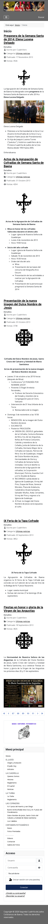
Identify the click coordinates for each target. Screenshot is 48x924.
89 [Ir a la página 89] (23, 713)
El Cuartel (11, 786)
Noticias (10, 789)
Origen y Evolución (14, 763)
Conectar (24, 887)
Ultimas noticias (23, 53)
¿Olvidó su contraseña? (16, 893)
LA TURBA (10, 793)
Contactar (11, 841)
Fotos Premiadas (13, 831)
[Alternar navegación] (6, 17)
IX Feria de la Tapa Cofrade (21, 521)
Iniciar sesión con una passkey (24, 880)
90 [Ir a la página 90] (28, 713)
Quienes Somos (13, 776)
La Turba (10, 796)
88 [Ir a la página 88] (18, 713)
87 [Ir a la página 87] (13, 713)
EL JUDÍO (10, 759)
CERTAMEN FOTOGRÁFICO (17, 825)
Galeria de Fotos (13, 845)
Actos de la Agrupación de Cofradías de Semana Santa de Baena (24, 163)
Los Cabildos (12, 821)
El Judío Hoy (11, 766)
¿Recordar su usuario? (15, 896)
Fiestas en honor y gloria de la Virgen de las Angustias (23, 609)
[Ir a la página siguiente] (38, 713)
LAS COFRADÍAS (13, 803)
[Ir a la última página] (42, 713)
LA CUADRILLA (12, 773)
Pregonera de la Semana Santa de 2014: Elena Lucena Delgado (24, 39)
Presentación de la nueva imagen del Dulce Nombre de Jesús (22, 304)
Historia (10, 779)
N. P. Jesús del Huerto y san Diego (20, 806)
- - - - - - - (9, 835)
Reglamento (12, 783)
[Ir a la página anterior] (9, 713)
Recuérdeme (13, 873)
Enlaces (10, 838)
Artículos (10, 769)
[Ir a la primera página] (4, 713)
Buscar (41, 17)
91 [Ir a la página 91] (33, 713)
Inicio (8, 756)
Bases (9, 828)
